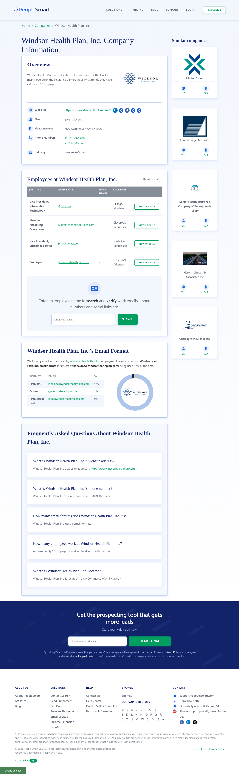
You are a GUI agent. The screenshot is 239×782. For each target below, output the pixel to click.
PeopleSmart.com (87, 664)
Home (25, 26)
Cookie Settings (13, 778)
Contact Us (93, 703)
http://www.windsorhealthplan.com (86, 110)
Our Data (56, 714)
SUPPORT (172, 10)
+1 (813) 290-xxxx (75, 138)
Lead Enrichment (62, 708)
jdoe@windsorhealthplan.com (66, 398)
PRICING (138, 10)
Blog (18, 714)
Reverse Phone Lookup (65, 719)
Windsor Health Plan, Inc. (85, 361)
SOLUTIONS (115, 10)
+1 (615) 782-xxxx (75, 143)
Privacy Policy (172, 660)
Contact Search (60, 703)
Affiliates (20, 708)
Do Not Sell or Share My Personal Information (101, 717)
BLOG (155, 10)
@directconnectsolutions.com (76, 224)
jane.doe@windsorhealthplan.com (69, 384)
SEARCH (128, 319)
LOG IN (191, 10)
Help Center (93, 708)
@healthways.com (69, 243)
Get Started (214, 10)
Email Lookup (59, 724)
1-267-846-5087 (186, 708)
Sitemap (127, 703)
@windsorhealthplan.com (73, 262)
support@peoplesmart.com (193, 703)
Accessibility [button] (26, 768)
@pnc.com (64, 206)
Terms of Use (152, 660)
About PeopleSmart (27, 703)
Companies (42, 26)
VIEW (147, 206)
